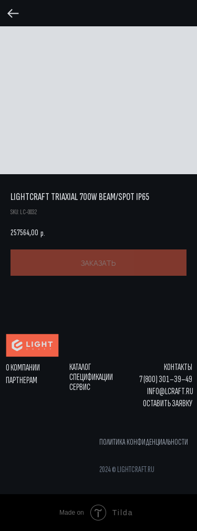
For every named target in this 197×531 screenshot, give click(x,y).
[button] (167, 403)
